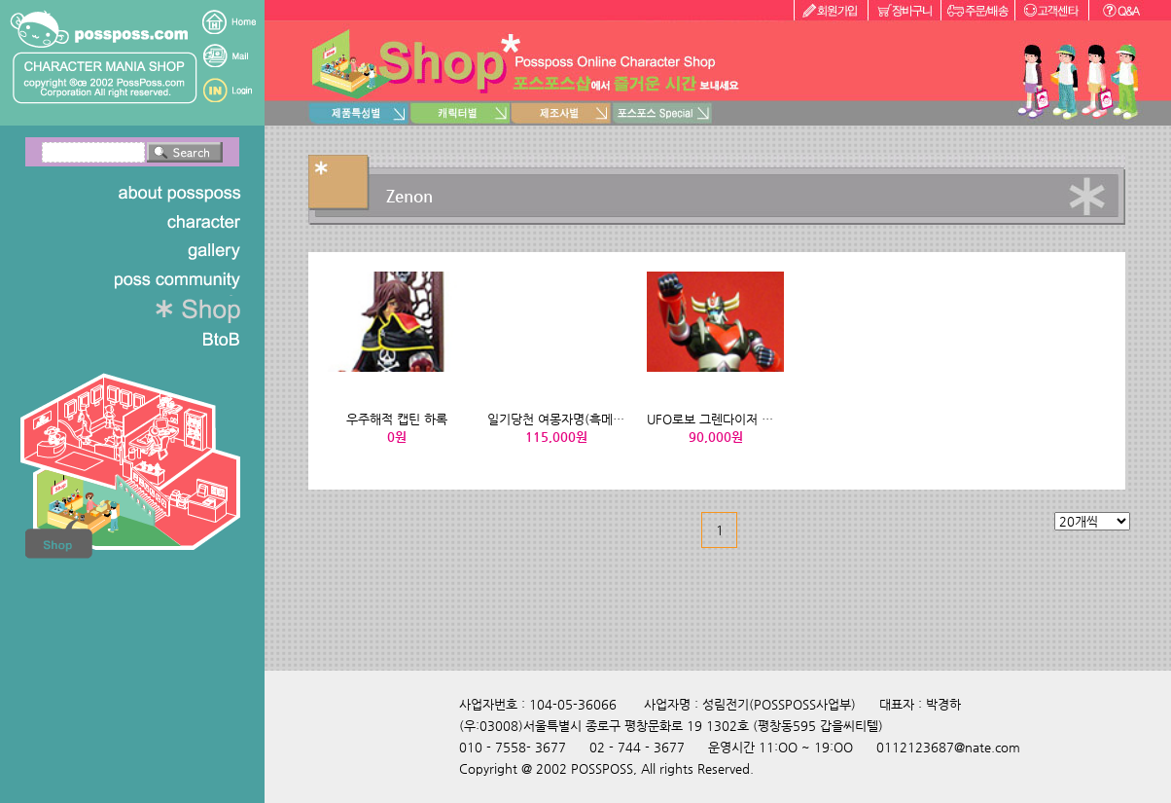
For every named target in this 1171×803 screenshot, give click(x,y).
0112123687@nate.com (948, 747)
